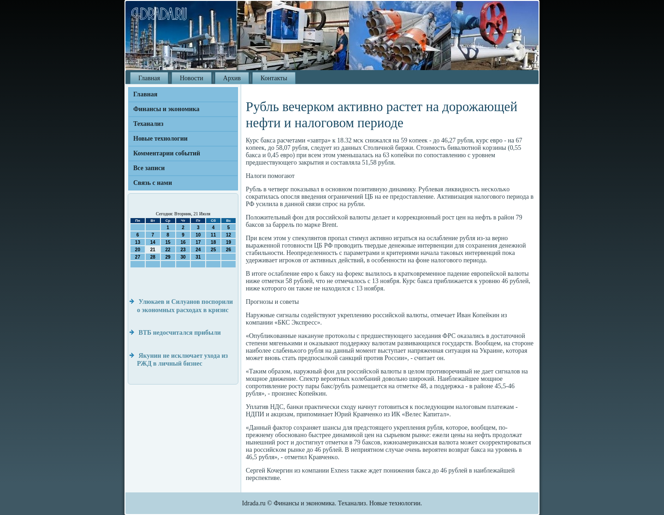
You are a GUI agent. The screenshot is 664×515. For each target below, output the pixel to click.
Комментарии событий (166, 153)
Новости (191, 78)
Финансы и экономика (166, 109)
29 (168, 257)
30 (182, 257)
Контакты (274, 78)
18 (213, 242)
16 (182, 242)
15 (168, 242)
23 (182, 249)
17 (198, 242)
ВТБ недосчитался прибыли (180, 332)
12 (228, 234)
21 (152, 249)
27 (137, 257)
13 (137, 242)
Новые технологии (160, 138)
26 (228, 249)
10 (198, 234)
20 (137, 249)
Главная (149, 78)
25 (213, 249)
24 (198, 249)
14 (152, 242)
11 (213, 234)
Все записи (149, 168)
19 (228, 242)
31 (198, 257)
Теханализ (148, 123)
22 (168, 249)
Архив (232, 78)
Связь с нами (152, 182)
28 (152, 257)
